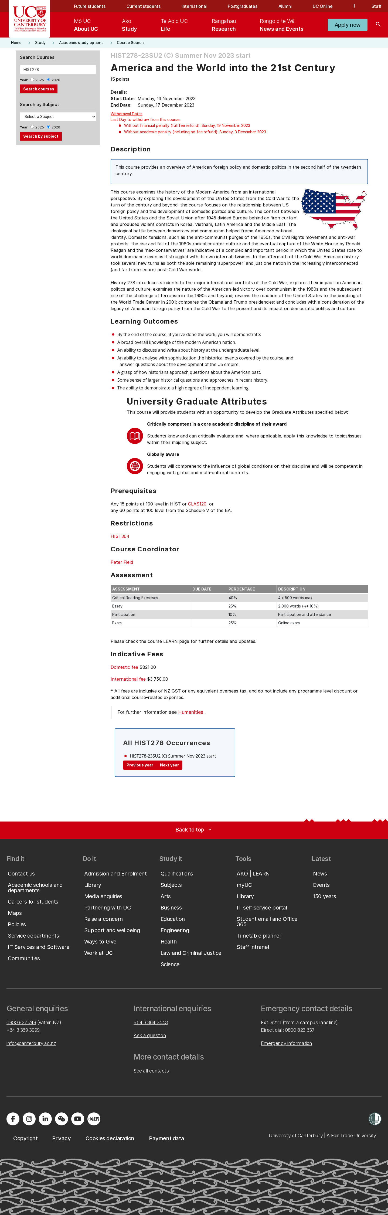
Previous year (140, 765)
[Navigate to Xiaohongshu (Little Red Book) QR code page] (93, 1118)
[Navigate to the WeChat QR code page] (61, 1118)
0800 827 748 (21, 1022)
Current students (144, 6)
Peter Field (122, 562)
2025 (39, 80)
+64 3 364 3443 (151, 1022)
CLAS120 (197, 504)
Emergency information (286, 1043)
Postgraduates (242, 6)
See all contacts (151, 1071)
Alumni (285, 6)
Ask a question (150, 1035)
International (194, 6)
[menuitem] (86, 25)
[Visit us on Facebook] (12, 1118)
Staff (377, 6)
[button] (347, 25)
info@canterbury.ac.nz (31, 1043)
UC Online (322, 6)
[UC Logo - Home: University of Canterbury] (29, 19)
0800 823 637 (300, 1030)
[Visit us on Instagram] (29, 1118)
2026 (56, 80)
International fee (128, 679)
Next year (169, 765)
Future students (89, 6)
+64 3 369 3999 (23, 1030)
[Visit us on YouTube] (77, 1118)
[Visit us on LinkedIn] (45, 1118)
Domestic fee (124, 667)
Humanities (190, 712)
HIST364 (120, 536)
